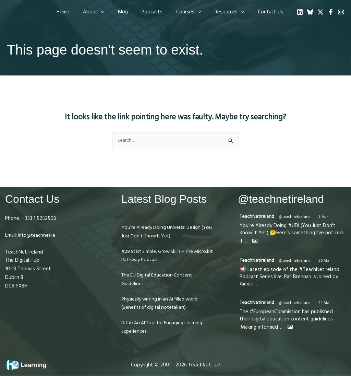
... (246, 242)
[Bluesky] (310, 12)
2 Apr (325, 218)
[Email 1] (341, 12)
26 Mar (326, 262)
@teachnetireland (296, 218)
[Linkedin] (300, 12)
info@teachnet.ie (37, 235)
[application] (120, 12)
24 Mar (326, 304)
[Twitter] (320, 12)
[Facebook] (331, 12)
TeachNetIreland (258, 217)
